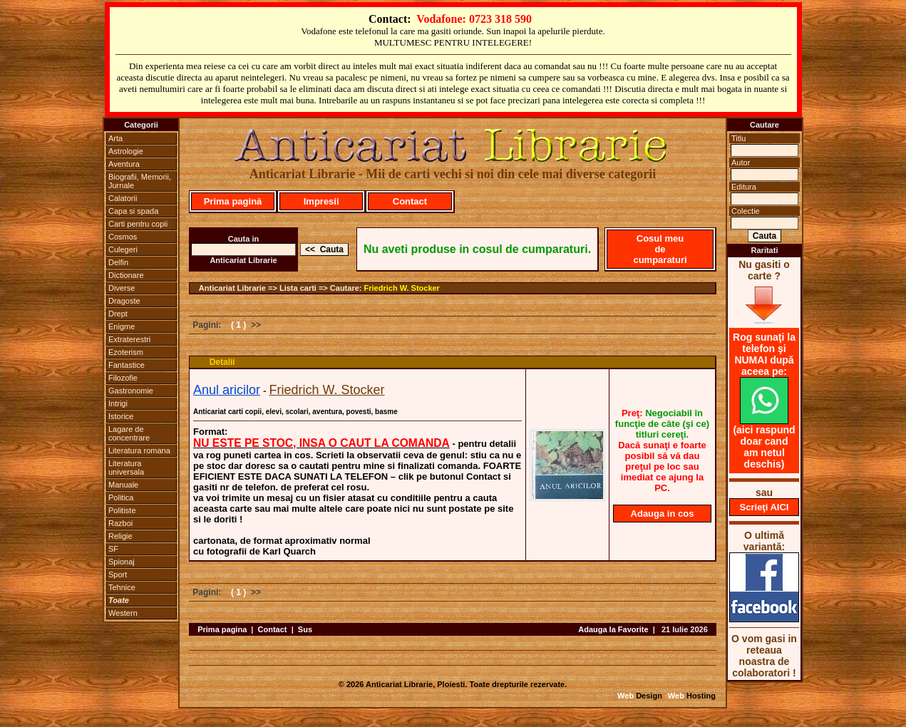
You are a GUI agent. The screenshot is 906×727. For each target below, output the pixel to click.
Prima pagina (222, 629)
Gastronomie (130, 390)
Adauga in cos (662, 513)
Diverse (121, 288)
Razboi (120, 523)
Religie (120, 536)
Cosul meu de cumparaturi (659, 249)
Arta (115, 138)
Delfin (118, 262)
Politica (120, 497)
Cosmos (122, 236)
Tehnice (121, 587)
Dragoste (124, 301)
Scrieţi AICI (764, 507)
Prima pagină (233, 201)
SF (113, 549)
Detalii (222, 362)
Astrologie (125, 151)
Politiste (122, 510)
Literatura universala (126, 467)
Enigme (121, 326)
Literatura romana (139, 450)
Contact (410, 201)
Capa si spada (133, 211)
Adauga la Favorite (613, 629)
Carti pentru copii (138, 224)
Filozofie (123, 377)
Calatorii (122, 198)
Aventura (124, 164)
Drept (118, 313)
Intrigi (118, 403)
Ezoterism (125, 352)
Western (123, 613)
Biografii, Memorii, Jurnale (139, 181)
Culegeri (123, 249)
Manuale (123, 484)
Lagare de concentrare (129, 433)
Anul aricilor (226, 390)
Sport (117, 574)
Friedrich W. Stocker (402, 288)
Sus (305, 629)
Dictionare (126, 275)
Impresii (321, 201)
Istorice (120, 416)
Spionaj (121, 561)
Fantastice (126, 365)
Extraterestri (129, 339)
